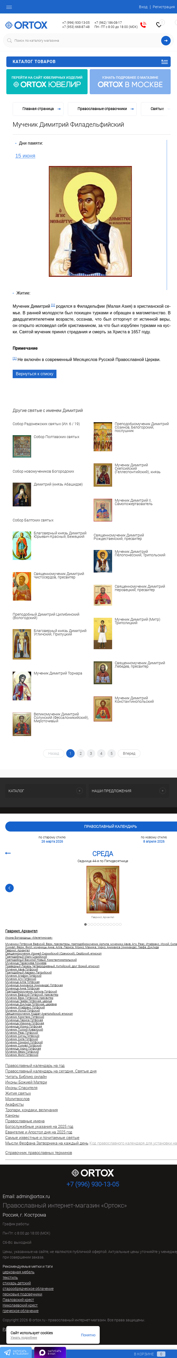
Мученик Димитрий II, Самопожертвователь (134, 502)
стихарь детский (17, 1283)
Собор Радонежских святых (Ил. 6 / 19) (46, 424)
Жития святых (18, 1093)
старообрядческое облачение (28, 1288)
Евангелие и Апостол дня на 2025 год (38, 1132)
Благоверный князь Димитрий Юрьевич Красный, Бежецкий (60, 535)
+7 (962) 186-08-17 (108, 23)
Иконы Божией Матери (26, 1082)
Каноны (12, 1115)
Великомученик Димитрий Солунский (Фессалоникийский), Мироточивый (61, 718)
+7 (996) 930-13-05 (76, 23)
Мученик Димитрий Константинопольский (134, 700)
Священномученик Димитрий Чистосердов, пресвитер (59, 575)
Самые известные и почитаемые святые (42, 1137)
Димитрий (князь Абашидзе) (58, 484)
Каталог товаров (91, 61)
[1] (53, 305)
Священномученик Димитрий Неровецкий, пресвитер (140, 588)
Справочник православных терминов (38, 1152)
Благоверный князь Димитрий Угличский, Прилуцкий (60, 632)
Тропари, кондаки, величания (31, 1110)
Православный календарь (110, 826)
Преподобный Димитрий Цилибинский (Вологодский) (46, 616)
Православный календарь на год (35, 1065)
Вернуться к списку (34, 374)
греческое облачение (21, 1311)
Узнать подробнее (24, 1338)
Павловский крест (18, 1300)
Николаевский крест (20, 1305)
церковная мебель (19, 1272)
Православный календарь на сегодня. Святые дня (51, 1071)
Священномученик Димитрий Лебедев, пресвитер (140, 664)
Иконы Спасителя (21, 1087)
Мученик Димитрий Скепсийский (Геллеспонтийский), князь (138, 468)
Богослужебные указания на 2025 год (39, 1126)
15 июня (25, 156)
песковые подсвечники (22, 1294)
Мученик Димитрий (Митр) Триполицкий (137, 621)
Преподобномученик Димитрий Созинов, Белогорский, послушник (142, 427)
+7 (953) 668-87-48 (76, 27)
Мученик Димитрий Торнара (58, 673)
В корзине (144, 1354)
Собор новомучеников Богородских (43, 471)
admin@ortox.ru (33, 1196)
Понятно (88, 1335)
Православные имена (25, 1121)
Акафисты (14, 1104)
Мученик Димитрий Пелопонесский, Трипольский (140, 553)
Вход (143, 7)
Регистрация (164, 7)
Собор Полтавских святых (56, 437)
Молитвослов (17, 1098)
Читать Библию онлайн (26, 1076)
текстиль (10, 1277)
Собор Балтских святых (33, 520)
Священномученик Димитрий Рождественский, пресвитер (119, 537)
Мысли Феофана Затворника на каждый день (46, 1143)
